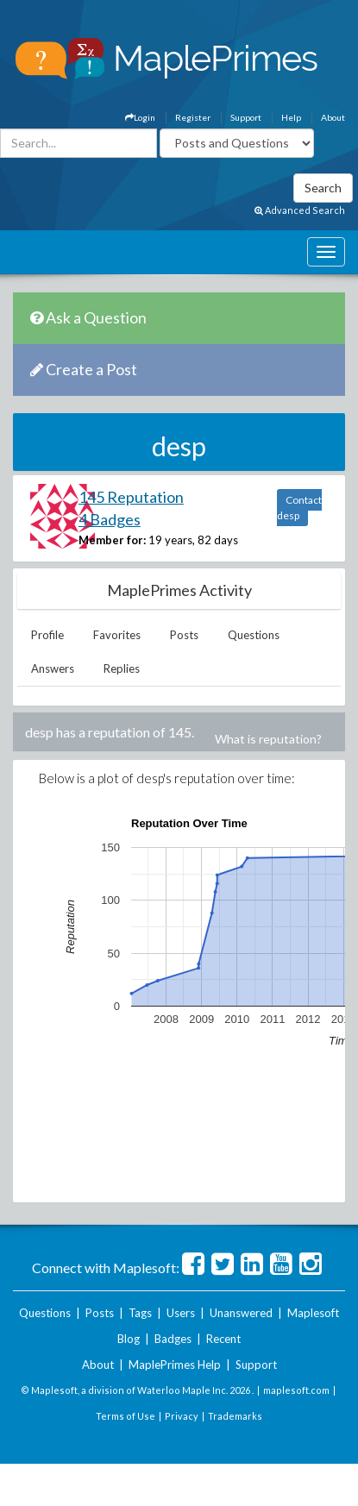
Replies (122, 668)
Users (180, 1313)
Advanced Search (299, 210)
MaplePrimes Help (175, 1364)
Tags (140, 1313)
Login (140, 117)
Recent (223, 1339)
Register (192, 117)
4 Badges (110, 519)
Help (291, 117)
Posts (184, 635)
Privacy (181, 1415)
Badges (173, 1339)
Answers (52, 668)
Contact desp (299, 507)
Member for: (112, 540)
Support (245, 117)
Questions (253, 635)
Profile (47, 635)
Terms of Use (125, 1415)
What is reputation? (268, 738)
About (333, 117)
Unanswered (241, 1313)
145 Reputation (131, 496)
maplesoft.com (296, 1390)
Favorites (117, 635)
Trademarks (235, 1415)
